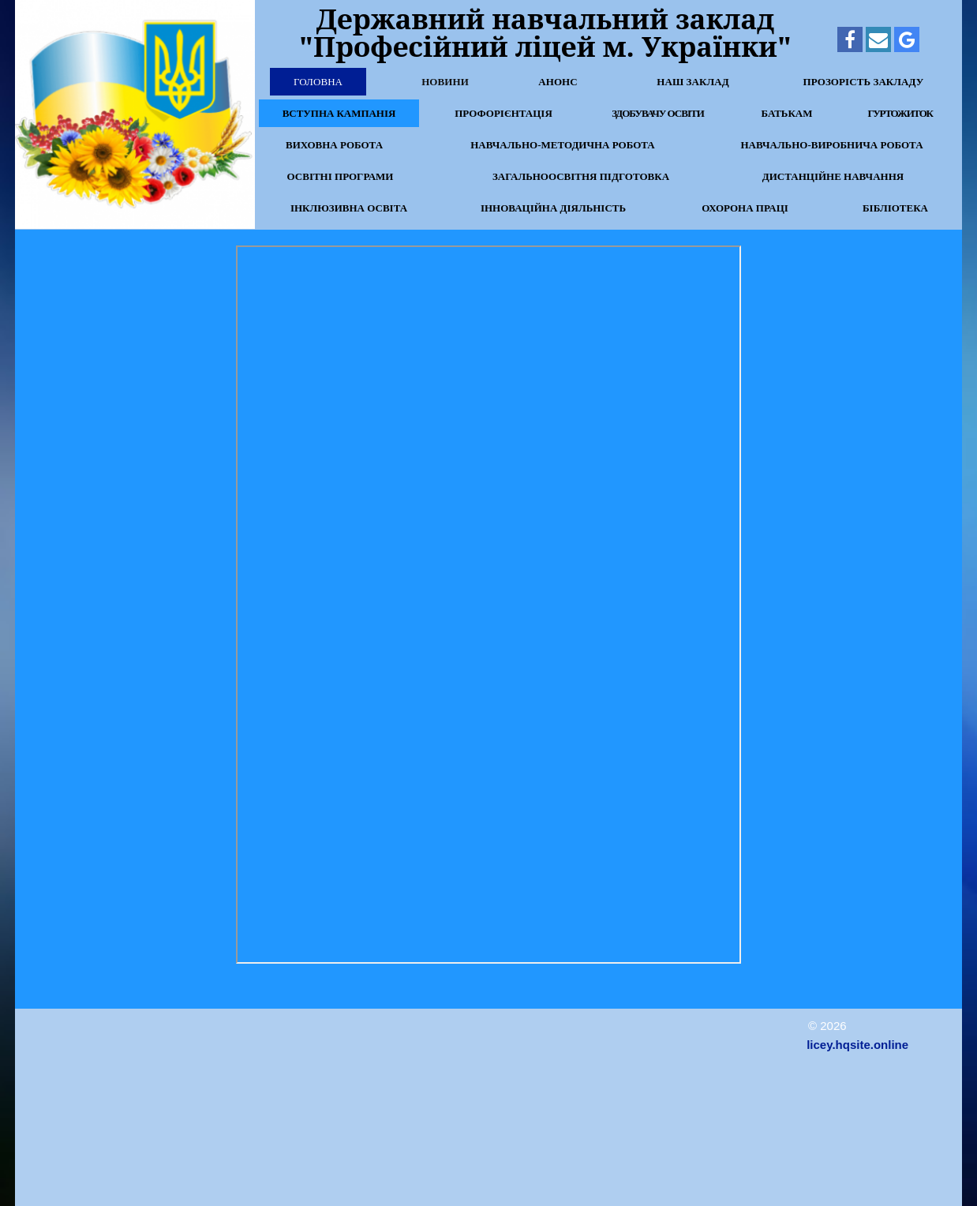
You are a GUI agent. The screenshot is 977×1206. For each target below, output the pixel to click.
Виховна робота (334, 145)
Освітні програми (340, 176)
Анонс (558, 82)
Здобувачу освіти (658, 113)
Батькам (786, 113)
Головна (318, 82)
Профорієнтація (503, 113)
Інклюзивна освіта (348, 208)
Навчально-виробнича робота (831, 145)
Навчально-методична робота (562, 145)
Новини (445, 82)
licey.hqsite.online (857, 1044)
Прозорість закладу (863, 82)
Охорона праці (745, 208)
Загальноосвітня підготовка (580, 176)
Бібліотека (895, 208)
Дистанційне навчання (833, 176)
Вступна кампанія (339, 113)
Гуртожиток (899, 113)
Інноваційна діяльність (553, 208)
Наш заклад (693, 82)
